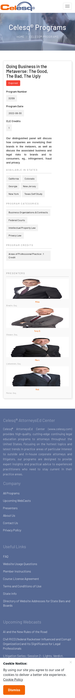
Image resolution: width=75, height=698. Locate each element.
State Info (10, 593)
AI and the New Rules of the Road (25, 632)
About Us (9, 515)
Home (20, 36)
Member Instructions (17, 571)
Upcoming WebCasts (17, 500)
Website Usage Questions (20, 564)
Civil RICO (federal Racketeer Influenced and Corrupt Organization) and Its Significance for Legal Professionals (37, 643)
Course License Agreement (21, 579)
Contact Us (10, 523)
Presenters (10, 508)
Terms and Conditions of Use (22, 586)
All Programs (11, 493)
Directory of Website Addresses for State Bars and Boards (36, 603)
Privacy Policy (12, 530)
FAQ (5, 556)
